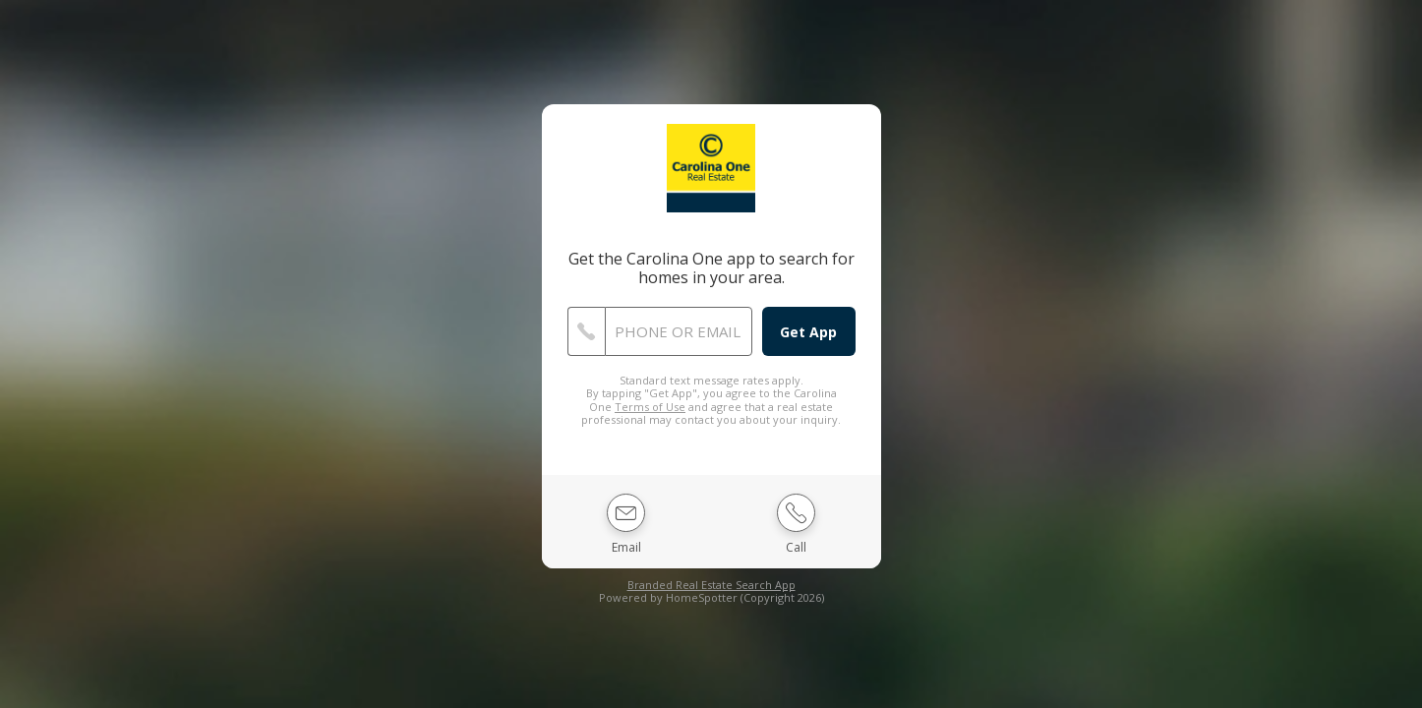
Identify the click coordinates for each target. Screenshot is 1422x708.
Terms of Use (650, 406)
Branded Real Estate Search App (711, 584)
